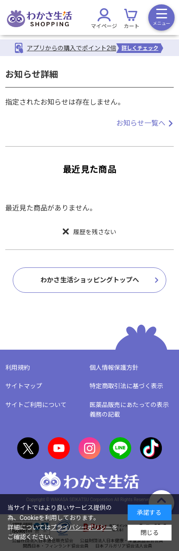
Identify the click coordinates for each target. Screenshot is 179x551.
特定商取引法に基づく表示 (126, 386)
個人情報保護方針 (114, 367)
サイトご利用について (36, 404)
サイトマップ (23, 386)
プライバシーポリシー (81, 527)
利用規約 (17, 367)
